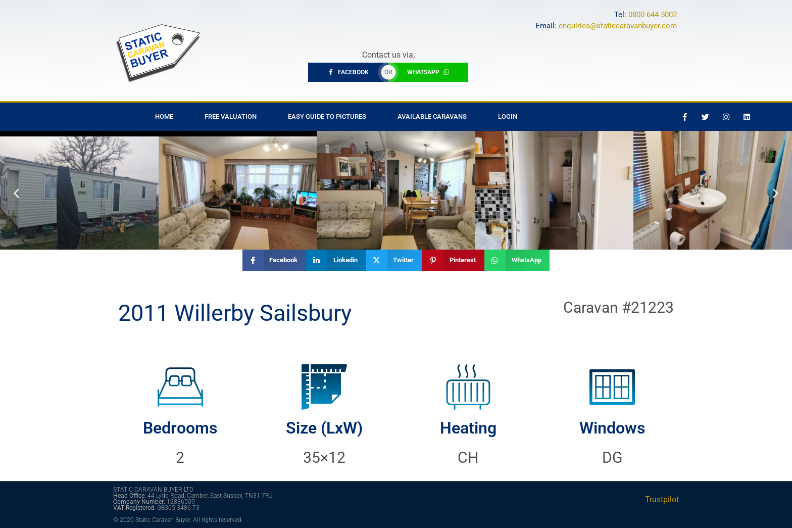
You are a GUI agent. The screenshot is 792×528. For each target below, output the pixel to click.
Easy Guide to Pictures (327, 116)
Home (164, 116)
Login (507, 116)
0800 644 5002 (652, 14)
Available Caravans (432, 116)
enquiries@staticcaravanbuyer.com (618, 25)
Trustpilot (662, 499)
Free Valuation (231, 116)
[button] (16, 192)
